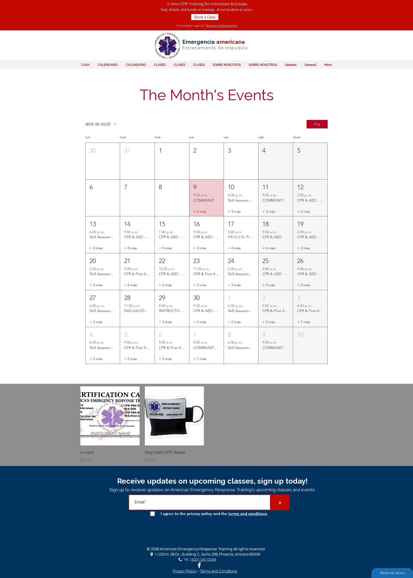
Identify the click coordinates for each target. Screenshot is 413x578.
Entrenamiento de (203, 47)
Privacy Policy (184, 571)
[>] (280, 502)
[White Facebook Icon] (199, 565)
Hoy (317, 124)
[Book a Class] (204, 17)
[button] (102, 161)
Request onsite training (221, 25)
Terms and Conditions (218, 571)
